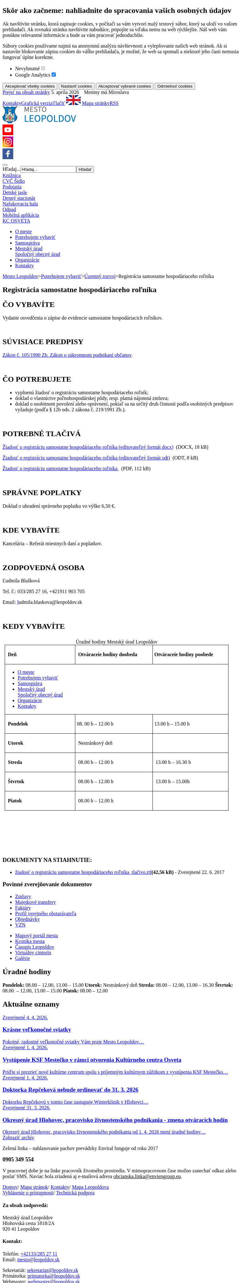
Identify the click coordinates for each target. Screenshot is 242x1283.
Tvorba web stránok (23, 1248)
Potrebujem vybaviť (35, 237)
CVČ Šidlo (14, 181)
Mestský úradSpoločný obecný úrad (37, 251)
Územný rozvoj (100, 276)
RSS (114, 103)
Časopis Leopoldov (34, 896)
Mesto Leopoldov (20, 276)
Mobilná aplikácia (21, 215)
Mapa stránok (34, 1137)
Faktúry (23, 857)
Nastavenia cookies (92, 1242)
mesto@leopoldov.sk (38, 1209)
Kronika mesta (30, 891)
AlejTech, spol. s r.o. (122, 1248)
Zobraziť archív (18, 1087)
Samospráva (27, 243)
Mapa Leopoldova (90, 1137)
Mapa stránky (96, 103)
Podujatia (12, 186)
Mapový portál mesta (36, 885)
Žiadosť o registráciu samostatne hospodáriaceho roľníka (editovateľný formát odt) (86, 457)
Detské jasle (15, 192)
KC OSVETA (16, 220)
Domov (10, 1137)
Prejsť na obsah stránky (26, 92)
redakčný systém (64, 1248)
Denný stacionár (19, 198)
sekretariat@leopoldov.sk (52, 1220)
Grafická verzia (37, 103)
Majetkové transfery (35, 852)
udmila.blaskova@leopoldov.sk (50, 602)
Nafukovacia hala (20, 203)
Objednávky (27, 869)
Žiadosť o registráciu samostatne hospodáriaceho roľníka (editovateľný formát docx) (88, 447)
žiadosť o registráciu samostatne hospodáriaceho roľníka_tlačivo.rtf (83, 822)
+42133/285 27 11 (38, 1203)
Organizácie (27, 260)
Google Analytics (32, 75)
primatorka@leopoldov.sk (54, 1225)
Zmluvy (23, 846)
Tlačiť (59, 103)
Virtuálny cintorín (33, 902)
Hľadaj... (11, 169)
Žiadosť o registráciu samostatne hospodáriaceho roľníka (61, 468)
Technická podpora (75, 1142)
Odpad (9, 209)
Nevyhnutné (27, 68)
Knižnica (12, 175)
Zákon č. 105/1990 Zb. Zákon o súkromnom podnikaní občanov (67, 355)
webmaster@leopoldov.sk (54, 1231)
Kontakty (12, 103)
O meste (23, 231)
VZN (20, 874)
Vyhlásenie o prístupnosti (28, 1142)
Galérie (22, 908)
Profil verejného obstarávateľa (45, 863)
